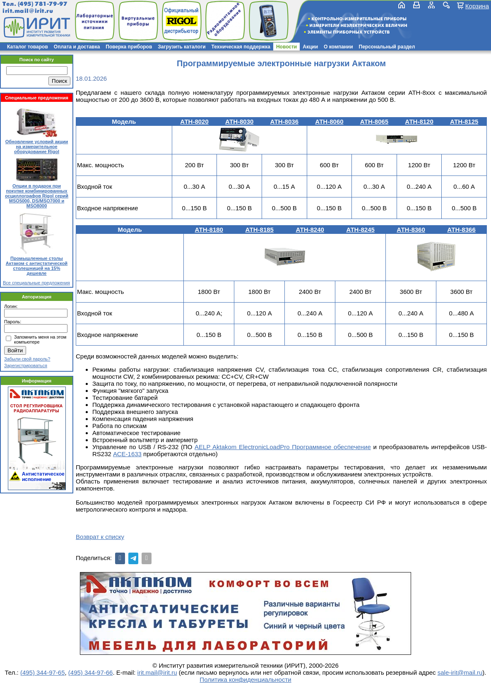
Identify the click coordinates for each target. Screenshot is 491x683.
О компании (338, 47)
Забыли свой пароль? (27, 358)
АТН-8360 (411, 229)
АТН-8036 (284, 121)
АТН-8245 (360, 229)
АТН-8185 (259, 229)
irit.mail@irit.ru (27, 11)
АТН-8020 (194, 121)
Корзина (477, 5)
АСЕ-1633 (127, 453)
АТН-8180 (209, 229)
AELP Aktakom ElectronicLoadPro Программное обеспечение (283, 446)
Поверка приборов (129, 47)
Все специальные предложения (36, 282)
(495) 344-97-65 (42, 672)
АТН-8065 (374, 121)
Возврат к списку (100, 536)
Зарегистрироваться (25, 365)
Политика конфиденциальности (245, 679)
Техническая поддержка (241, 47)
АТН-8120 (419, 121)
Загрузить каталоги (181, 47)
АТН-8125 (464, 121)
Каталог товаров (27, 47)
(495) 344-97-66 (90, 672)
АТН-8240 (310, 229)
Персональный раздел (387, 47)
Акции (310, 47)
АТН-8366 (461, 229)
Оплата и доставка (77, 47)
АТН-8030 (239, 121)
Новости (286, 47)
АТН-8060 (329, 121)
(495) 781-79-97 (42, 4)
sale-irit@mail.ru (460, 672)
